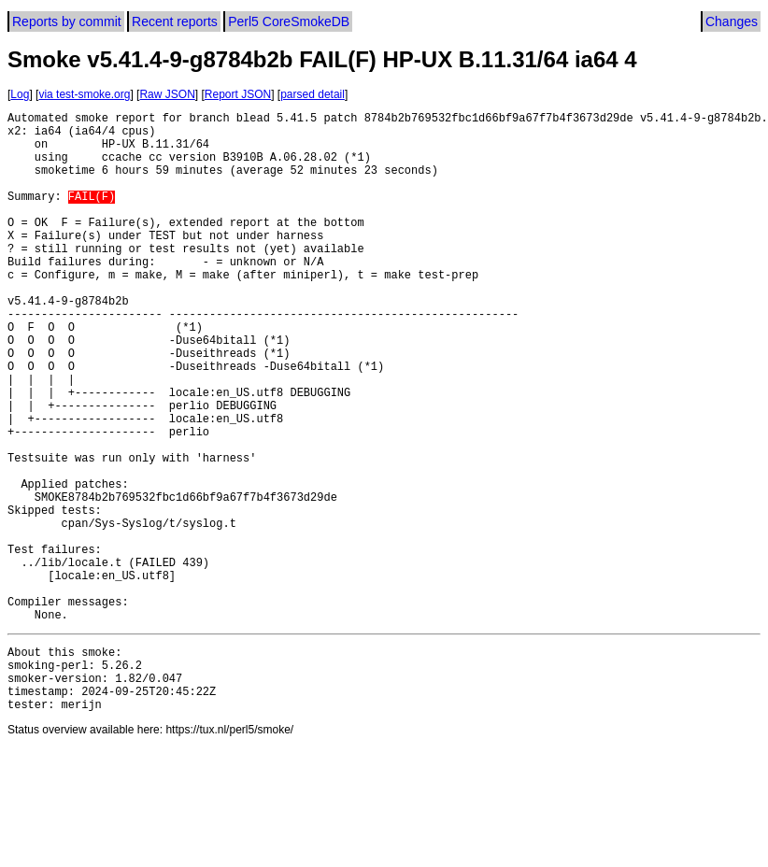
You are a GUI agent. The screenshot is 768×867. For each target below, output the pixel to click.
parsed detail (312, 94)
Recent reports (175, 21)
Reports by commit (66, 21)
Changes (731, 21)
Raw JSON (166, 94)
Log (19, 94)
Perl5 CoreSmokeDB (288, 21)
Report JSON (238, 94)
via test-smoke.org (84, 94)
